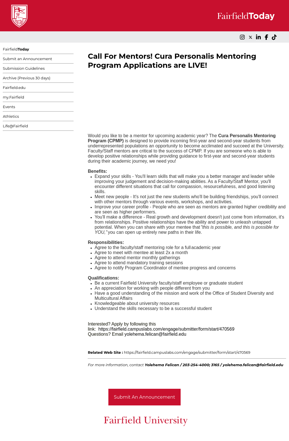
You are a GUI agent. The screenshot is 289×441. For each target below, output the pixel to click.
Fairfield (16, 49)
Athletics (11, 116)
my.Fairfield (13, 97)
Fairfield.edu (14, 87)
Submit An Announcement (144, 397)
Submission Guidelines (24, 68)
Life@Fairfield (15, 126)
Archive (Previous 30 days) (26, 78)
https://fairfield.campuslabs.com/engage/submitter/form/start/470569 (187, 352)
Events (9, 106)
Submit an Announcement (27, 58)
